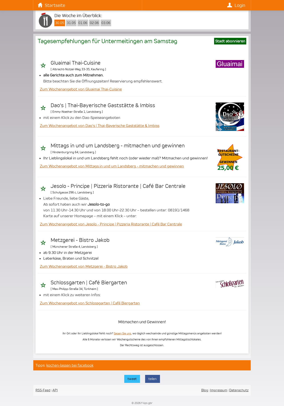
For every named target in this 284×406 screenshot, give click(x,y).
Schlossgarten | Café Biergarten (89, 282)
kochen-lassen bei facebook (69, 365)
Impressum (218, 390)
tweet (132, 379)
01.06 (82, 23)
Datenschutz (238, 390)
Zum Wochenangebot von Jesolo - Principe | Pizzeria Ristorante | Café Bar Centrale (111, 224)
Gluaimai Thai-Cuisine (76, 63)
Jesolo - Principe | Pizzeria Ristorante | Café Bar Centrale (118, 186)
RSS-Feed (43, 390)
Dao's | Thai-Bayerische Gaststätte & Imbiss (103, 105)
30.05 (59, 23)
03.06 (105, 23)
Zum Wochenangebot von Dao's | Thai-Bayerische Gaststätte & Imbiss (99, 125)
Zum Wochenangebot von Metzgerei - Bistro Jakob (84, 266)
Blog (204, 390)
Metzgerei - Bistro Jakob (80, 240)
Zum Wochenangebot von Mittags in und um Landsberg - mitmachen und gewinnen (112, 166)
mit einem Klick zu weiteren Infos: (72, 295)
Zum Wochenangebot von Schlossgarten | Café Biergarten (90, 303)
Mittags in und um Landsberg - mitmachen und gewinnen (118, 146)
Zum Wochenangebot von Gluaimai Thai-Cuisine (81, 89)
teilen (152, 379)
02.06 (94, 23)
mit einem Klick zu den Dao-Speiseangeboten (81, 117)
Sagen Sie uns (122, 333)
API (55, 390)
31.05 (71, 23)
